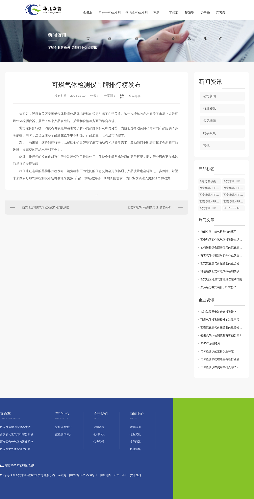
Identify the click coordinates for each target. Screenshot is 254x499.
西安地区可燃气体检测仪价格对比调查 (45, 207)
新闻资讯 (189, 15)
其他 (206, 145)
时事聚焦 (209, 133)
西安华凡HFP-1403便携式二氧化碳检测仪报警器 (210, 188)
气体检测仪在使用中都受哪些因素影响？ (222, 367)
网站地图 (105, 475)
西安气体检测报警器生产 (15, 427)
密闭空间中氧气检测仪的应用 (218, 231)
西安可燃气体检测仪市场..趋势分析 (149, 207)
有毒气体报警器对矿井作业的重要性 (222, 255)
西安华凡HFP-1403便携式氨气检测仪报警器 (234, 194)
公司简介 (99, 427)
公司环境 (99, 434)
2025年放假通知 (210, 343)
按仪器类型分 (63, 427)
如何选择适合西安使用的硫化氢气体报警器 (222, 247)
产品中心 (158, 15)
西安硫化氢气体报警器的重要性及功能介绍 (222, 263)
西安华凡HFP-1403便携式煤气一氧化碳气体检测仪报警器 (210, 208)
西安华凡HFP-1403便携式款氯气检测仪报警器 (234, 188)
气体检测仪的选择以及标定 (217, 351)
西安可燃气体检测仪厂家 (15, 449)
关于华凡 (205, 15)
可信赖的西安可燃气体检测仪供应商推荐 (222, 271)
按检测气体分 (63, 434)
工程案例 (173, 15)
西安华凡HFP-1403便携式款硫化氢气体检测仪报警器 (234, 201)
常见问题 (209, 120)
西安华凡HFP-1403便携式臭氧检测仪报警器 (210, 194)
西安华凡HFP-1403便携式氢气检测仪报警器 (210, 201)
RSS (116, 475)
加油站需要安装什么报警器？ (218, 287)
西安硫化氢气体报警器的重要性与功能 (222, 327)
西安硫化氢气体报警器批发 (16, 434)
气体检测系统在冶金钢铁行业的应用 (222, 359)
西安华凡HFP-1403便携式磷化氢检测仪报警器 (234, 181)
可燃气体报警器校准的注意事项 (219, 319)
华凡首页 (88, 15)
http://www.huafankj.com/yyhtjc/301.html (234, 208)
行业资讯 (209, 108)
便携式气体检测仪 (136, 15)
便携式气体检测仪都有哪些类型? (220, 335)
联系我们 (220, 15)
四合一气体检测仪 (109, 15)
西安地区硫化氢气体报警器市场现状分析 (222, 239)
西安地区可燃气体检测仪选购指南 (221, 279)
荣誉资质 (99, 441)
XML (124, 475)
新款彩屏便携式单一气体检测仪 (210, 181)
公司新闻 (209, 96)
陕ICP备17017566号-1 (83, 475)
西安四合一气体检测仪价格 (16, 441)
